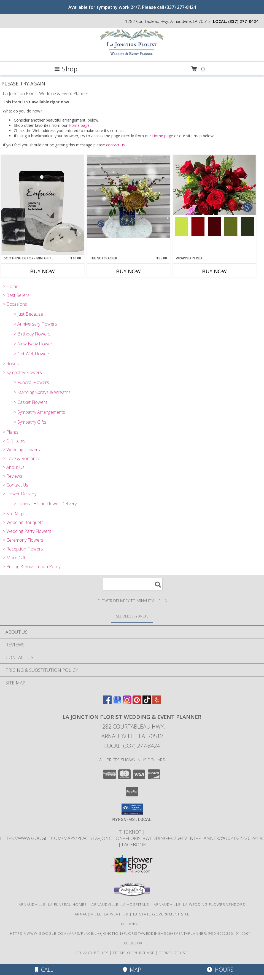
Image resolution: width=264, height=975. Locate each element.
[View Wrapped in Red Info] (214, 196)
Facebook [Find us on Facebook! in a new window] (134, 844)
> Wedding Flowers (21, 450)
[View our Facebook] (107, 702)
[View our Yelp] (156, 702)
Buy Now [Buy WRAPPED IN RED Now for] (214, 271)
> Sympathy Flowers (22, 372)
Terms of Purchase (133, 952)
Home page (79, 125)
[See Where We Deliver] (132, 616)
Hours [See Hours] (220, 969)
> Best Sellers (16, 295)
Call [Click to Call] (44, 969)
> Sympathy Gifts (30, 422)
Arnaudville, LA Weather (101, 914)
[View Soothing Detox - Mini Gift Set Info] (42, 205)
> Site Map (13, 514)
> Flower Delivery (19, 494)
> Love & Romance (21, 458)
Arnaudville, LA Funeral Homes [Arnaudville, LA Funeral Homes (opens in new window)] (53, 904)
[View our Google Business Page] (117, 702)
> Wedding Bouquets (23, 522)
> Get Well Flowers (32, 354)
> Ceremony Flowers (23, 540)
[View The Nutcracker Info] (128, 196)
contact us (115, 144)
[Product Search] (133, 584)
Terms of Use (173, 952)
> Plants (10, 432)
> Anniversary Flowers (35, 324)
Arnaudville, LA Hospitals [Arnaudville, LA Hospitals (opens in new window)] (120, 904)
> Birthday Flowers (32, 334)
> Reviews (12, 476)
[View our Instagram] (127, 702)
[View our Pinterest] (137, 702)
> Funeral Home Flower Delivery (45, 504)
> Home (10, 286)
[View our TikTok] (146, 702)
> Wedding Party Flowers (27, 531)
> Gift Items (14, 441)
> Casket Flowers (30, 402)
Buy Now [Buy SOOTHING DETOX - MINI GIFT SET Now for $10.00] (42, 271)
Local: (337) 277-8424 (132, 746)
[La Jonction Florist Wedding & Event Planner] (132, 54)
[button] (132, 809)
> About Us (14, 467)
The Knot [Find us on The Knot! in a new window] (130, 832)
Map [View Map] (132, 969)
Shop (65, 68)
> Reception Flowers (23, 549)
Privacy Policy (92, 952)
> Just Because (28, 314)
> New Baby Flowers (34, 344)
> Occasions (15, 304)
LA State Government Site (161, 914)
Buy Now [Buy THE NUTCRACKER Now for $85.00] (128, 271)
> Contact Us (15, 485)
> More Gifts (15, 558)
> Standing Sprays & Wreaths (42, 392)
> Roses (11, 364)
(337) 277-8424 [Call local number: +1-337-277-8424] (243, 21)
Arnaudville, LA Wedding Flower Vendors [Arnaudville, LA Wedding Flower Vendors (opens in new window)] (199, 904)
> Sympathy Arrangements (39, 412)
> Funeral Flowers (31, 382)
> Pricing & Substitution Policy (31, 566)
